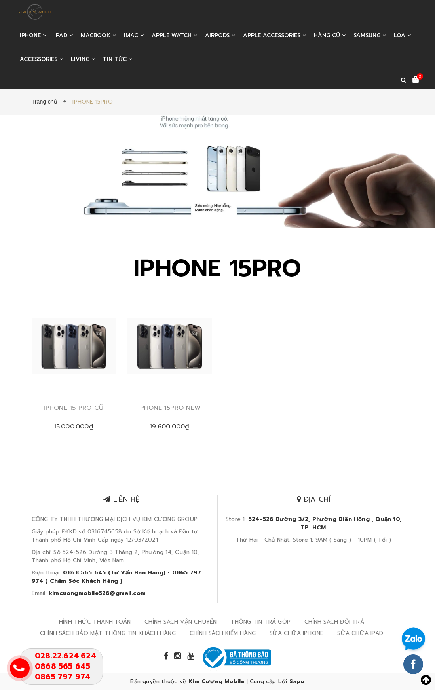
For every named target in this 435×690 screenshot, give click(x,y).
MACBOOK (98, 35)
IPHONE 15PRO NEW (169, 408)
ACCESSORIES (41, 59)
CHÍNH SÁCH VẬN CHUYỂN (180, 622)
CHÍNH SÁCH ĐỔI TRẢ (334, 622)
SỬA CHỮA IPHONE (296, 633)
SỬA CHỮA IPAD (360, 633)
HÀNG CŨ (330, 35)
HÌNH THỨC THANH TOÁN (95, 622)
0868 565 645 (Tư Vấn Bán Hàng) (114, 573)
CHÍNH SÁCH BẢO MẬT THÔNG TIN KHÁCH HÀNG (108, 633)
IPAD (63, 35)
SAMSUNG (369, 35)
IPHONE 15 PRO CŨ (73, 408)
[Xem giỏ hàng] (415, 80)
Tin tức (117, 59)
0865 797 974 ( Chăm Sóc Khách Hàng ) (116, 577)
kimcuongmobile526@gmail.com (97, 593)
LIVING (83, 59)
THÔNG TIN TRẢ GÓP (261, 622)
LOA (402, 35)
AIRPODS (220, 35)
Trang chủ (46, 102)
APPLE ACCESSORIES (274, 35)
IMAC (134, 35)
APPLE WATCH (174, 35)
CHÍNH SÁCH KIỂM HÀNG (223, 633)
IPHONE (33, 35)
